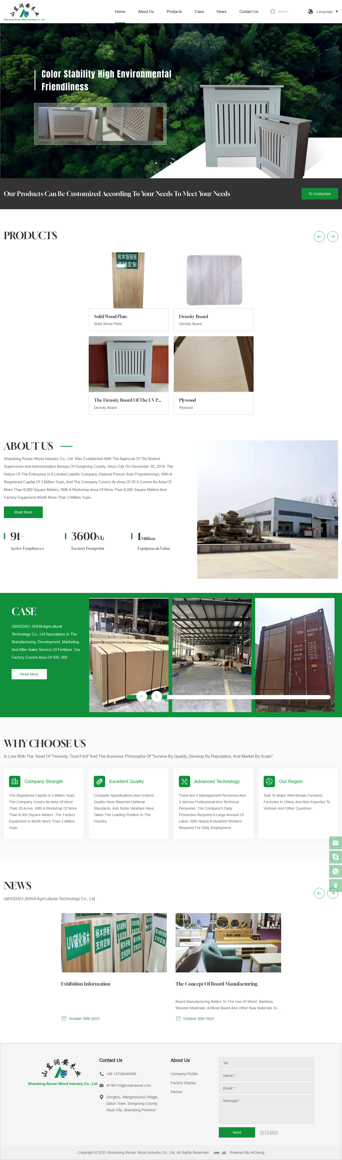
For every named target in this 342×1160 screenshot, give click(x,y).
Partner (177, 1091)
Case (199, 11)
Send (237, 1132)
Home (120, 11)
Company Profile (184, 1073)
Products (174, 11)
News (222, 11)
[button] (156, 793)
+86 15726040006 (121, 1073)
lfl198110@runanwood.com (128, 1085)
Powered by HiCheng (247, 1152)
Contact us (248, 11)
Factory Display (183, 1082)
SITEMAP (269, 1132)
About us (146, 11)
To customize (320, 193)
